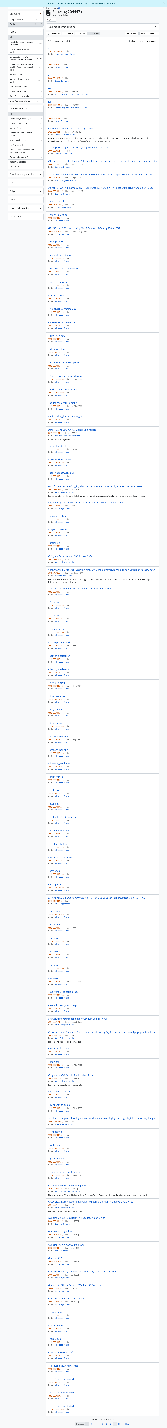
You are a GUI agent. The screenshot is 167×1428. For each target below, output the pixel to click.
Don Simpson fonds (26, 87)
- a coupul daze (56, 241)
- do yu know (55, 709)
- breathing (54, 542)
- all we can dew (56, 335)
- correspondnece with (60, 642)
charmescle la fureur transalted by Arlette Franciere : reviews (96, 486)
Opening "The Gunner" (66, 1298)
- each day (53, 790)
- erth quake (54, 884)
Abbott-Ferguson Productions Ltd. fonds (26, 43)
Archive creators (18, 108)
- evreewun (54, 938)
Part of (13, 31)
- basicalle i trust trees (59, 459)
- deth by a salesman (59, 655)
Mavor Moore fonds (26, 92)
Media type (15, 216)
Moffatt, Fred (26, 128)
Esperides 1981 (71, 1185)
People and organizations (23, 174)
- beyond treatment (58, 516)
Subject (13, 191)
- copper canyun (56, 629)
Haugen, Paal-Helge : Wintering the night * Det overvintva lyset (90, 1201)
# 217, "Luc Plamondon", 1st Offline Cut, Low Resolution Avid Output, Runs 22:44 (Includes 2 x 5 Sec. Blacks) (102, 174)
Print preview (53, 34)
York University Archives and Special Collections (26, 151)
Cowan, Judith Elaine (26, 124)
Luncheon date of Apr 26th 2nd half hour (77, 1018)
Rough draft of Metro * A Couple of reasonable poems (86, 502)
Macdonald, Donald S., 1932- (26, 119)
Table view (93, 34)
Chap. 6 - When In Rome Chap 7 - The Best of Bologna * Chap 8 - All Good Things (102, 188)
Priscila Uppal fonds (63, 575)
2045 (120, 1424)
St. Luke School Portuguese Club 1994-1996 (96, 897)
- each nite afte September (62, 817)
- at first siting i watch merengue (65, 416)
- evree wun (54, 911)
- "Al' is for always (57, 282)
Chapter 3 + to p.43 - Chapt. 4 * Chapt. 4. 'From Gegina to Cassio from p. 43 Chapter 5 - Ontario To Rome (102, 161)
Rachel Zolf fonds (62, 67)
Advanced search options (61, 26)
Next (127, 1424)
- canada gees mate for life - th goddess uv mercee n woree (79, 588)
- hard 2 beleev (56, 1312)
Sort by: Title (131, 34)
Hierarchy (68, 34)
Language (15, 13)
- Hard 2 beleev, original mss (63, 1365)
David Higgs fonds (62, 903)
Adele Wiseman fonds (64, 1124)
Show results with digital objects (142, 41)
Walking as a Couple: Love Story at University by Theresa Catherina (102, 569)
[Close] (164, 3)
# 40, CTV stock (56, 201)
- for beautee (55, 1131)
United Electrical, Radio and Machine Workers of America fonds (26, 67)
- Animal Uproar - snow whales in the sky (69, 376)
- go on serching (56, 1158)
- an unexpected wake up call (63, 362)
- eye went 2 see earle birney (63, 991)
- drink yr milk (55, 776)
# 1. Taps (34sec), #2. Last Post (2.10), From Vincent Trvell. (78, 147)
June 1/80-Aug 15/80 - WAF (84, 228)
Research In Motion (26, 162)
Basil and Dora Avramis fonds (67, 436)
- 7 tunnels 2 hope (57, 214)
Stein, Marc (26, 167)
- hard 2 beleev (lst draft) (61, 1352)
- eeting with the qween (60, 857)
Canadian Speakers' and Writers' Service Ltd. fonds (26, 58)
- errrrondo (54, 871)
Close (60, 8)
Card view (81, 34)
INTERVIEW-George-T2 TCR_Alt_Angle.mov (70, 128)
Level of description (20, 208)
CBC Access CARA (70, 556)
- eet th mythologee (58, 830)
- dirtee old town (57, 682)
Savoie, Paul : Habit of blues (71, 1075)
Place (12, 182)
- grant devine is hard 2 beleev (64, 1172)
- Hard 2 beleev (56, 1325)
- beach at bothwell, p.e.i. (61, 473)
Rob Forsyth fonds (62, 167)
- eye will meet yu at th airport (64, 1005)
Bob (56, 1258)
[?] (49, 88)
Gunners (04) (66, 1244)
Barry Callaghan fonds (26, 97)
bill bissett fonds (26, 75)
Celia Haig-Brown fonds (65, 134)
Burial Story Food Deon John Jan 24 (76, 1218)
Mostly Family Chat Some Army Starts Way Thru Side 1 (83, 1271)
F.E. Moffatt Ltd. (26, 145)
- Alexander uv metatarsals (62, 308)
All (11, 37)
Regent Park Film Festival (26, 141)
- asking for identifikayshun (62, 389)
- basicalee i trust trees (60, 446)
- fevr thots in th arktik (60, 1048)
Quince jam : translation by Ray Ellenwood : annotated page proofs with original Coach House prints (102, 1032)
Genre (13, 199)
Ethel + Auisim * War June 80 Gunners (74, 1285)
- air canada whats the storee (63, 268)
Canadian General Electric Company (26, 134)
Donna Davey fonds (63, 207)
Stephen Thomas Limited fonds (26, 80)
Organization (61, 1231)
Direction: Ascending (148, 34)
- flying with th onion (59, 1091)
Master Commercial (72, 429)
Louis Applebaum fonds (26, 101)
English (26, 24)
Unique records (26, 20)
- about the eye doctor (60, 255)
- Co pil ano (54, 602)
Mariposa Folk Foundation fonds (26, 50)
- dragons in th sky (58, 736)
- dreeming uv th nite (59, 763)
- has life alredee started (61, 1379)
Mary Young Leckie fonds (65, 180)
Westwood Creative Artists (26, 158)
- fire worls (53, 1061)
